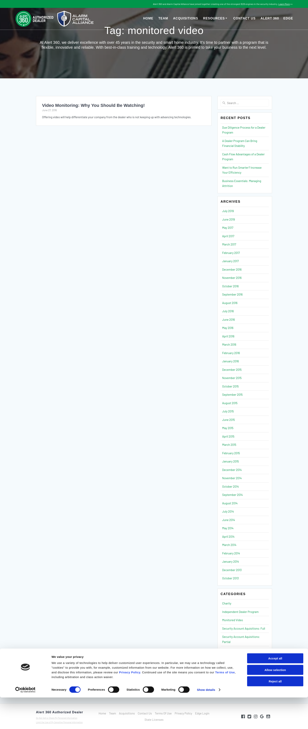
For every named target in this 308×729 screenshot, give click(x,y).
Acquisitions (185, 18)
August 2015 (229, 403)
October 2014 (230, 486)
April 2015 (228, 436)
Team (163, 18)
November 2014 (232, 478)
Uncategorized (231, 675)
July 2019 (228, 211)
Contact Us (244, 18)
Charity (226, 603)
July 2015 (228, 411)
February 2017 (231, 253)
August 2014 (229, 503)
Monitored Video (232, 620)
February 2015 (231, 453)
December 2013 (232, 570)
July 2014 (228, 511)
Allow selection (275, 701)
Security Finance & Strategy (240, 650)
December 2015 (232, 369)
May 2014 (228, 528)
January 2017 (230, 261)
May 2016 (227, 328)
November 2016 (232, 277)
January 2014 (230, 561)
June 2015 (228, 419)
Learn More (284, 4)
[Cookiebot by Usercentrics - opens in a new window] (25, 721)
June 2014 (228, 520)
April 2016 (228, 336)
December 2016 (232, 269)
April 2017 (228, 236)
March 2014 (229, 545)
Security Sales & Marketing (239, 667)
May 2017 (227, 227)
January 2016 (230, 361)
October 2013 (230, 578)
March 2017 (229, 244)
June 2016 (228, 319)
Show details (206, 721)
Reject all (275, 712)
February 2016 (231, 353)
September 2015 (232, 394)
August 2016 (229, 303)
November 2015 (232, 378)
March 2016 (229, 344)
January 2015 (230, 461)
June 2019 (228, 219)
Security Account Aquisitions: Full (243, 628)
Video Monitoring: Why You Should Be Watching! (93, 105)
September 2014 (232, 494)
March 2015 (229, 444)
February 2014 (231, 553)
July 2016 (228, 311)
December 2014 (232, 470)
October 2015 (230, 386)
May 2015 (227, 428)
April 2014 (228, 536)
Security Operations (235, 658)
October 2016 (230, 286)
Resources (214, 18)
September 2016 (232, 294)
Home (148, 18)
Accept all (275, 689)
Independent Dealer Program (240, 612)
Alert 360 (277, 18)
